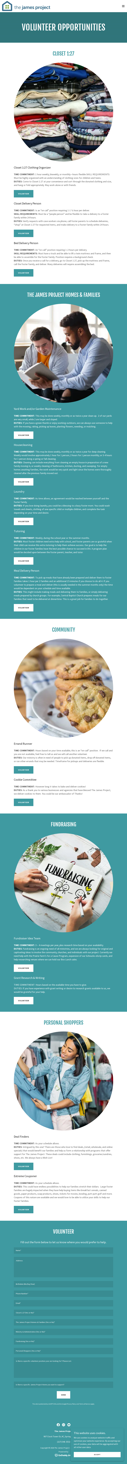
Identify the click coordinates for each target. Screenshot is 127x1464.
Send (63, 1395)
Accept (97, 1455)
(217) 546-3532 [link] (63, 1441)
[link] (26, 6)
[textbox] (63, 1250)
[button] (123, 6)
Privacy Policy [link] (71, 1404)
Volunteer (23, 194)
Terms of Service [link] (84, 1404)
